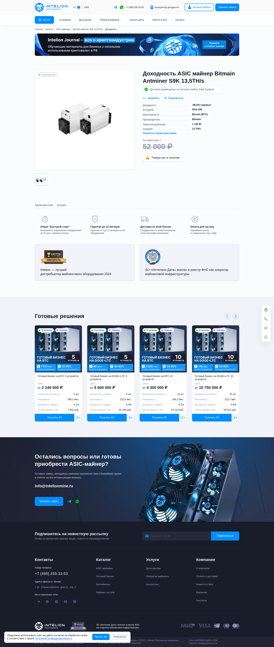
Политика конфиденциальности (203, 643)
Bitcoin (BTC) (200, 114)
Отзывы (61, 205)
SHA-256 (197, 109)
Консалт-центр (137, 20)
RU (74, 7)
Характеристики (44, 205)
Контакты (180, 20)
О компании (65, 20)
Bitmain (196, 119)
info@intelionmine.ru (54, 486)
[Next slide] (235, 316)
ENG (86, 7)
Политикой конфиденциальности (53, 638)
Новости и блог (159, 20)
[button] (41, 179)
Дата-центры (85, 20)
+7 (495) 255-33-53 (135, 7)
